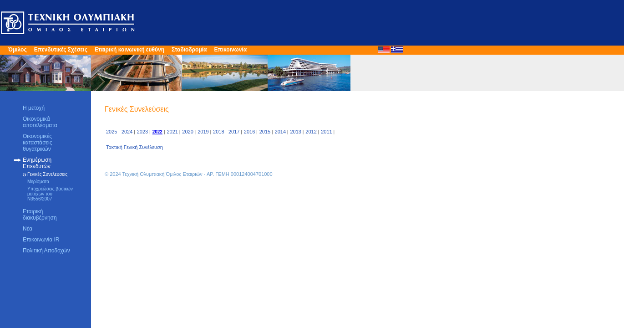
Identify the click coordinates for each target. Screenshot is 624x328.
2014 (280, 131)
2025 (111, 131)
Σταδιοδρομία (189, 49)
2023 (142, 131)
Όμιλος (17, 49)
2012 (310, 131)
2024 (127, 131)
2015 (264, 131)
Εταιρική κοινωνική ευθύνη (129, 49)
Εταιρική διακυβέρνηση (40, 214)
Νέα (27, 229)
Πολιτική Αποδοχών (46, 250)
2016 (249, 131)
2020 (187, 131)
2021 (172, 131)
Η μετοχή (34, 108)
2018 (218, 131)
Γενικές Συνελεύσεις (47, 174)
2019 (203, 131)
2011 (326, 131)
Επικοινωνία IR (41, 239)
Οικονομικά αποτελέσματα (40, 122)
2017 (233, 131)
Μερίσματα (38, 181)
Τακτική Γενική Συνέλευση (134, 147)
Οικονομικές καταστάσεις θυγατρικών (37, 142)
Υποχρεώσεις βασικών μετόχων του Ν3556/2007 (50, 193)
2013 (295, 131)
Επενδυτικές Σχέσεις (60, 49)
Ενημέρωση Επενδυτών (37, 163)
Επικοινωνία (230, 49)
